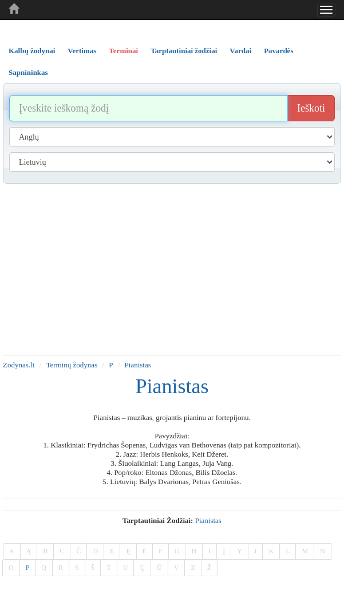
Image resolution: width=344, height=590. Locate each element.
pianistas (208, 520)
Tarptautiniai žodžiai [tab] (184, 50)
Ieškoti (311, 108)
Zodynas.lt (18, 365)
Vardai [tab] (240, 50)
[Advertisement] (172, 269)
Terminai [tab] (123, 50)
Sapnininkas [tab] (28, 72)
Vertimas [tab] (82, 50)
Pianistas (138, 365)
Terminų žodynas (71, 365)
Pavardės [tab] (278, 50)
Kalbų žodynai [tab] (32, 50)
